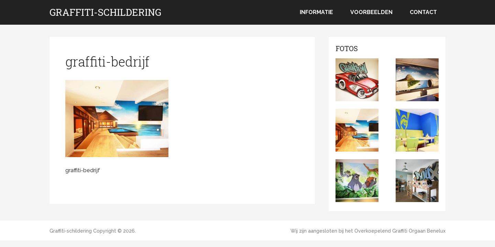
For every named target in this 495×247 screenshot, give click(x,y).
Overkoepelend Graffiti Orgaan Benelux (400, 231)
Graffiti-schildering (105, 12)
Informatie (316, 12)
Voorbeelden (371, 12)
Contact (423, 12)
